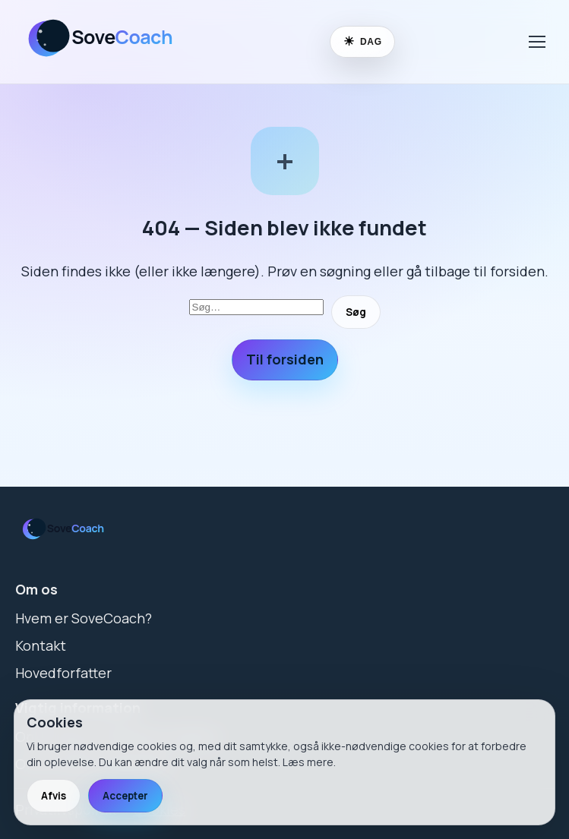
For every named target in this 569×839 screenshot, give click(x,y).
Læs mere (308, 762)
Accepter (125, 796)
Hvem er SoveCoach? (83, 618)
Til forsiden (285, 359)
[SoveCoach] (110, 63)
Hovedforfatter (63, 673)
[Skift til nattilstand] (362, 42)
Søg (356, 312)
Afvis (53, 796)
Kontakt (40, 645)
